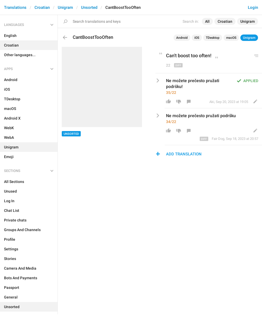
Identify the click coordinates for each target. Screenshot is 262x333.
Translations (15, 7)
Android (182, 38)
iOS (196, 38)
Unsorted (89, 7)
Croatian (42, 7)
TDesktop (212, 38)
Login (253, 7)
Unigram (65, 7)
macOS (231, 38)
